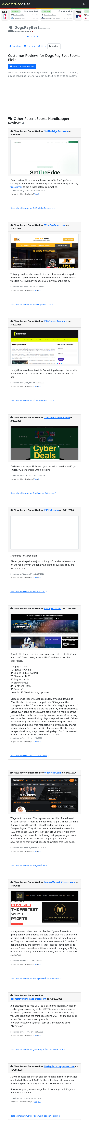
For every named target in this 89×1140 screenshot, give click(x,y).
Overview (15, 46)
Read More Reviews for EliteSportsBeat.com (32, 400)
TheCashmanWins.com (57, 417)
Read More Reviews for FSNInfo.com (28, 591)
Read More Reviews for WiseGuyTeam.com (31, 304)
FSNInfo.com (51, 510)
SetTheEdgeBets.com (56, 131)
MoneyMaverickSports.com (59, 882)
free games (16, 186)
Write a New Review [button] (22, 66)
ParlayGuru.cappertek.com (59, 1066)
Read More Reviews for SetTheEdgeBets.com (32, 208)
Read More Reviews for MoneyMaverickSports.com (35, 978)
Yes (35, 194)
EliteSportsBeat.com (55, 321)
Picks (42, 46)
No (39, 194)
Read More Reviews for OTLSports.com (30, 755)
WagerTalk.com (53, 772)
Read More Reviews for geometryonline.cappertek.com (37, 1049)
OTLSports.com (52, 608)
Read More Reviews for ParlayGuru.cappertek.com (35, 1115)
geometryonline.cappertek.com (28, 998)
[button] (84, 4)
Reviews (54, 46)
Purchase (29, 46)
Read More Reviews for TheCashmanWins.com (33, 493)
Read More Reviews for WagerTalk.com (30, 865)
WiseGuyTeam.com (55, 225)
